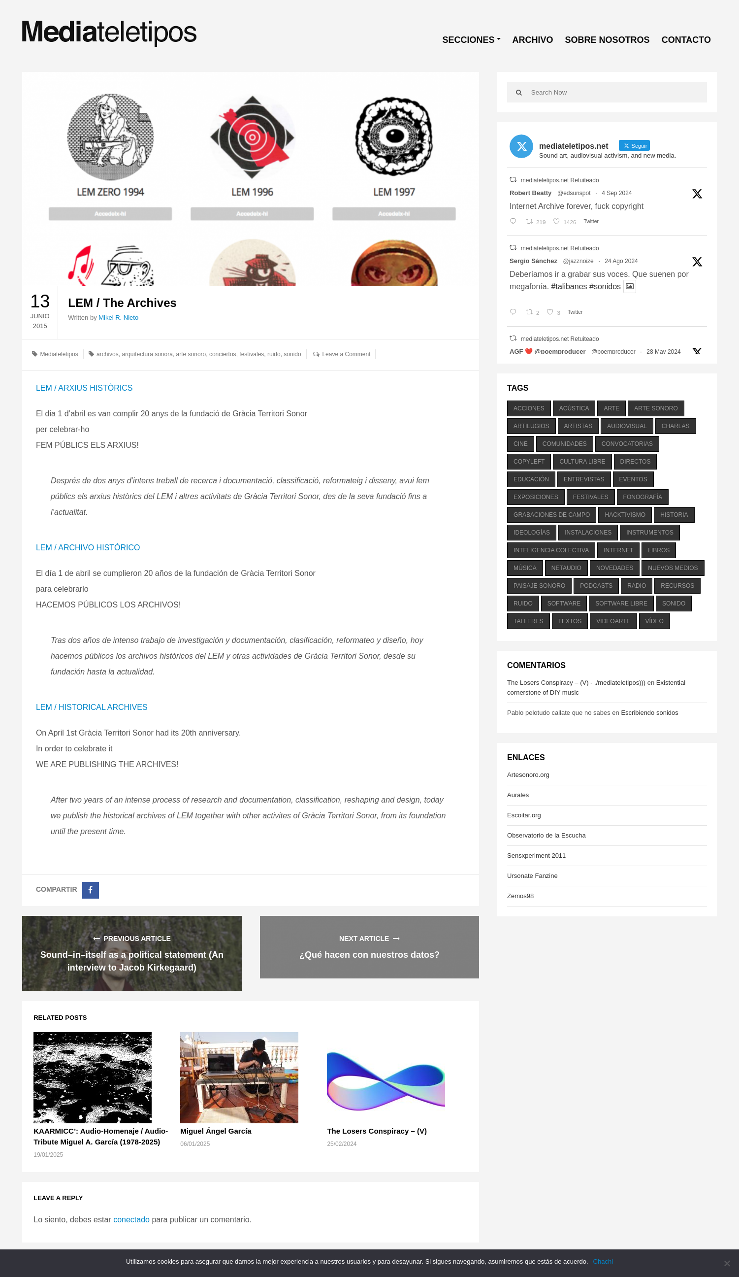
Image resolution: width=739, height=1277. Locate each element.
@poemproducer (613, 351)
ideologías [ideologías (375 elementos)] (532, 532)
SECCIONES (469, 40)
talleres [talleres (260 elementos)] (528, 621)
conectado (131, 1219)
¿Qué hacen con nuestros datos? (369, 955)
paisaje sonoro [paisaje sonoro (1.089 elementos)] (539, 585)
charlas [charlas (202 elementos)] (676, 426)
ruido (274, 354)
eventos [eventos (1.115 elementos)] (633, 479)
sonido (292, 354)
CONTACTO (686, 40)
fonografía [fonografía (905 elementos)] (642, 497)
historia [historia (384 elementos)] (674, 514)
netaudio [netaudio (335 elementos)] (566, 568)
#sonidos (605, 286)
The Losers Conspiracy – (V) (377, 1131)
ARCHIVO (533, 40)
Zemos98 (520, 896)
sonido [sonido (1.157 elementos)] (673, 603)
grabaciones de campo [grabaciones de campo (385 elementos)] (552, 514)
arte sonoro (191, 354)
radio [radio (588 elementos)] (636, 585)
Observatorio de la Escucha (546, 835)
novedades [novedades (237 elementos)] (614, 568)
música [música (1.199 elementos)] (525, 568)
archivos (107, 354)
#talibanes (569, 286)
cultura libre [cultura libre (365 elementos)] (582, 461)
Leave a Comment (346, 354)
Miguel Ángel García (215, 1131)
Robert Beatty (530, 193)
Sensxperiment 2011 (536, 855)
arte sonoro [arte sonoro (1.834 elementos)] (655, 408)
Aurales (518, 795)
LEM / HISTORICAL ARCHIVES (92, 707)
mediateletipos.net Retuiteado (560, 180)
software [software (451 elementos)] (564, 603)
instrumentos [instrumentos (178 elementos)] (650, 532)
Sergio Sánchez (533, 261)
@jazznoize (578, 261)
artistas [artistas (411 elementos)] (578, 426)
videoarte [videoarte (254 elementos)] (613, 621)
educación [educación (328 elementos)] (531, 479)
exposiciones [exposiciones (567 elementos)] (536, 497)
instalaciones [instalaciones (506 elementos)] (588, 532)
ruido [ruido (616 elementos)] (523, 603)
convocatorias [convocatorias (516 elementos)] (627, 443)
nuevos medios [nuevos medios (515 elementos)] (673, 568)
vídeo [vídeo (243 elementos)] (654, 621)
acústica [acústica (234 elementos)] (574, 408)
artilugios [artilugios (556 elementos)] (531, 426)
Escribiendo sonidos (649, 712)
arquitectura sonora (147, 354)
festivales (251, 354)
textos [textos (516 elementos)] (570, 621)
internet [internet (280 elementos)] (618, 550)
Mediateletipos (59, 354)
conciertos (222, 354)
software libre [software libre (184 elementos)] (621, 603)
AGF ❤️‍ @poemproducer (547, 351)
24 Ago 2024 (621, 261)
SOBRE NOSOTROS (607, 40)
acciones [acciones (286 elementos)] (529, 408)
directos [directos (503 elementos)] (635, 461)
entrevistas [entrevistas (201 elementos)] (584, 479)
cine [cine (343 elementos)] (521, 443)
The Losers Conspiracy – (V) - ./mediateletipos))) (576, 682)
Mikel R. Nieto (118, 317)
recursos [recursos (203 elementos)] (677, 585)
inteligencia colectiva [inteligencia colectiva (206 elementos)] (551, 550)
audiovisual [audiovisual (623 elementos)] (627, 426)
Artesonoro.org (528, 774)
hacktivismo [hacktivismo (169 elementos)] (625, 514)
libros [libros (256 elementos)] (659, 550)
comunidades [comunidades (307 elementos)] (565, 443)
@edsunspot (574, 193)
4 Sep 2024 (617, 193)
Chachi (603, 1261)
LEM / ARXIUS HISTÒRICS (84, 388)
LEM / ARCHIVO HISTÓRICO (88, 547)
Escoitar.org (524, 815)
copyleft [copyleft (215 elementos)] (529, 461)
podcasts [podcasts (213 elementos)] (596, 585)
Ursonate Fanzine (532, 875)
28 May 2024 (663, 351)
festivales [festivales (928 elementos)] (591, 497)
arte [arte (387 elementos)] (611, 408)
